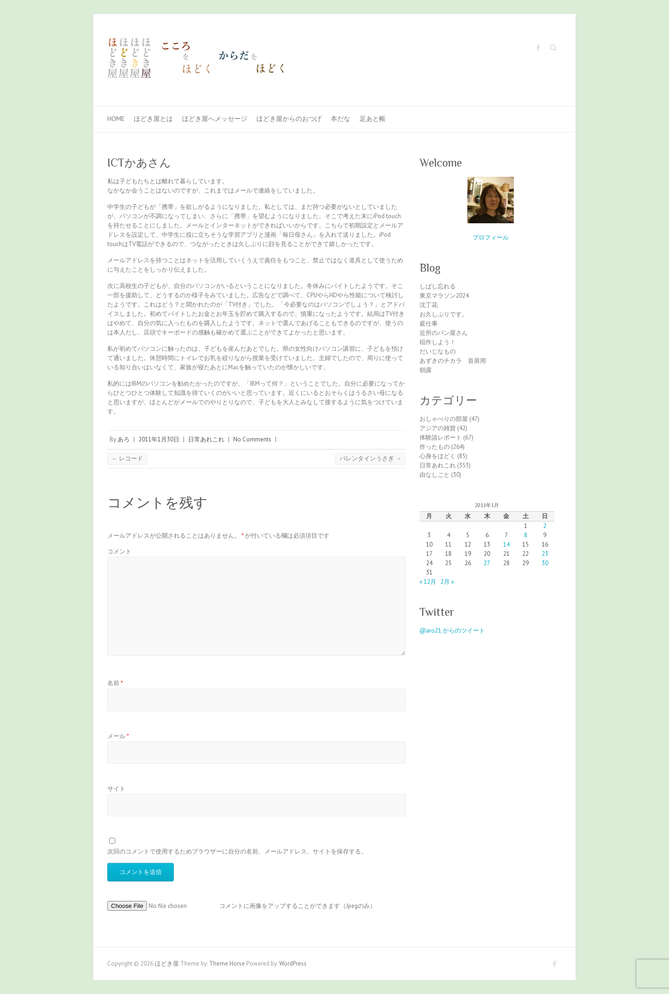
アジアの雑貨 (438, 428)
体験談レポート (441, 437)
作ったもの (435, 447)
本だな (340, 118)
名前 (115, 683)
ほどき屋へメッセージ (214, 118)
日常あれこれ (206, 439)
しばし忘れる (438, 286)
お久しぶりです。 (444, 314)
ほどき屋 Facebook (538, 48)
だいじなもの (438, 351)
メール (118, 736)
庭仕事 (429, 323)
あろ (124, 439)
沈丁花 (429, 305)
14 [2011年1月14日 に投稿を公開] (506, 544)
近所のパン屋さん (444, 333)
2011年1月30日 (158, 439)
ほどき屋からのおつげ (288, 118)
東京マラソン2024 (444, 296)
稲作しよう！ (438, 342)
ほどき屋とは (153, 118)
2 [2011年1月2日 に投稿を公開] (544, 526)
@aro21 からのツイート (452, 630)
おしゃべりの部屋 (444, 419)
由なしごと (435, 475)
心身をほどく (438, 456)
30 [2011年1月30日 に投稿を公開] (545, 563)
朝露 (426, 370)
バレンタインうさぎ (370, 458)
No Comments (252, 439)
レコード (127, 458)
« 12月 (428, 582)
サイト (116, 789)
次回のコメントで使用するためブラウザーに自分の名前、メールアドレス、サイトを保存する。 (237, 851)
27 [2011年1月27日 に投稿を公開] (487, 563)
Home (116, 118)
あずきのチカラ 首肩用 (453, 361)
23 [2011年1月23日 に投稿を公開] (545, 554)
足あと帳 (373, 118)
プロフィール (490, 237)
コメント (119, 551)
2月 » (447, 582)
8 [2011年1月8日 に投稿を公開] (525, 535)
